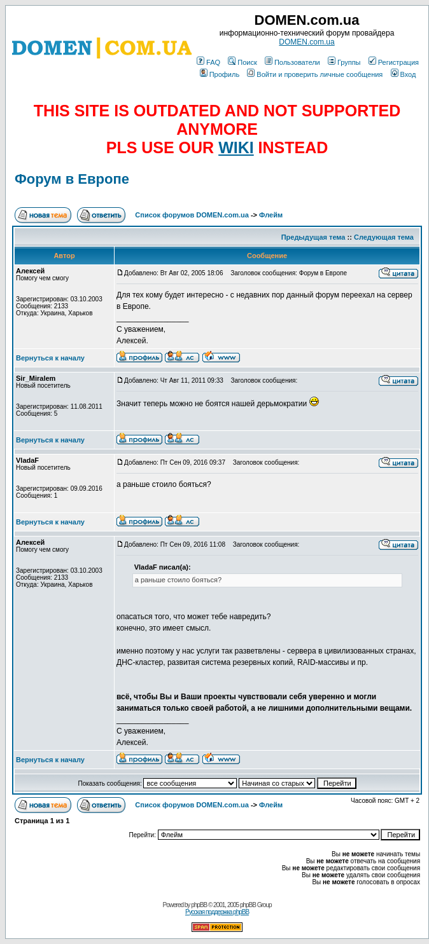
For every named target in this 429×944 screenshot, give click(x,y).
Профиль (220, 74)
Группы (344, 62)
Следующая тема (384, 237)
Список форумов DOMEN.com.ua (192, 215)
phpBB (199, 904)
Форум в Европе (72, 179)
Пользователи (292, 62)
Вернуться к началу (50, 358)
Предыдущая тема (313, 237)
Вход (403, 74)
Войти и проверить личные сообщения (315, 74)
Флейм (271, 215)
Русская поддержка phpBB (217, 911)
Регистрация (394, 62)
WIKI (236, 147)
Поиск (242, 62)
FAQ (208, 62)
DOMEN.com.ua (306, 42)
